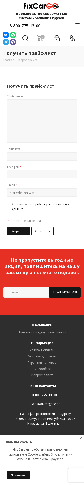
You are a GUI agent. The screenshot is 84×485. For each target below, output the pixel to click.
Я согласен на (40, 206)
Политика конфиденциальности (42, 332)
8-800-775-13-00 (24, 25)
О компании (42, 325)
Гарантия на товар (42, 362)
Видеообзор (42, 369)
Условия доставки (42, 356)
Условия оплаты (42, 350)
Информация (42, 343)
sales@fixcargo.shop (45, 404)
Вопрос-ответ (42, 375)
